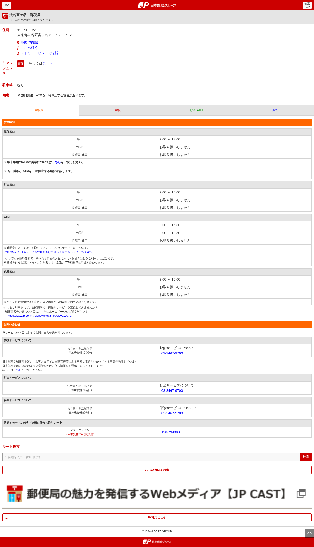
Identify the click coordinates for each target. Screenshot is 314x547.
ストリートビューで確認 (40, 53)
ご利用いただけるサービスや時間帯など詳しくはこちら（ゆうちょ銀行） (49, 252)
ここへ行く (29, 48)
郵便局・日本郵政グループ (157, 5)
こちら (48, 63)
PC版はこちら (157, 517)
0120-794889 (170, 432)
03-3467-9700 (172, 353)
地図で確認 (29, 42)
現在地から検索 (159, 470)
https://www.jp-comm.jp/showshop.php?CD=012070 (39, 315)
